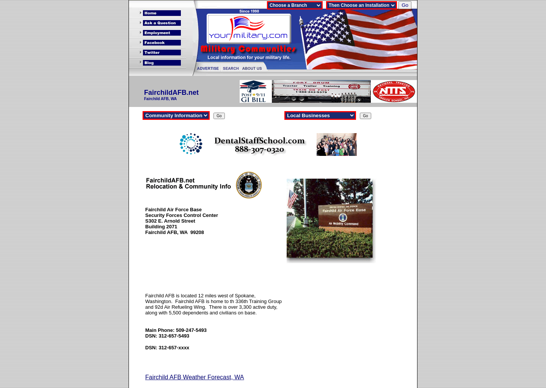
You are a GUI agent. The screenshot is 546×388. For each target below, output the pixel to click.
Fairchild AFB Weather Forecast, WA (194, 377)
